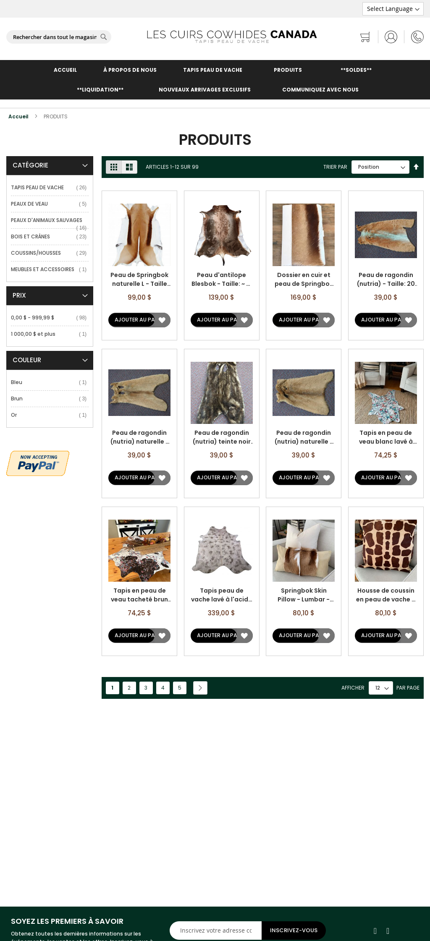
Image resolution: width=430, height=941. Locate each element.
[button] (162, 320)
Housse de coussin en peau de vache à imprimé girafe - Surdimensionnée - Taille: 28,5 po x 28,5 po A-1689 (386, 595)
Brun (18, 398)
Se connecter (391, 36)
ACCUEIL (65, 69)
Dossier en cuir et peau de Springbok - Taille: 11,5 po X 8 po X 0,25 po (304, 279)
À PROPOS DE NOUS (130, 69)
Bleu (18, 382)
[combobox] (58, 37)
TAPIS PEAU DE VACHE (212, 69)
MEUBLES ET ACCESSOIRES (44, 269)
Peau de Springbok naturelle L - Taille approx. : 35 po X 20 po (139, 279)
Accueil (19, 116)
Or (15, 414)
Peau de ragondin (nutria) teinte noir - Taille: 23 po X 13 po (222, 437)
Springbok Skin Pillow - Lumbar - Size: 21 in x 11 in (304, 595)
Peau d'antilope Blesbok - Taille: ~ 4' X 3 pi (221, 279)
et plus (34, 333)
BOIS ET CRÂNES (32, 236)
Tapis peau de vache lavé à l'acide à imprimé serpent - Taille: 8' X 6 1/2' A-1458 (221, 595)
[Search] (103, 37)
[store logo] (232, 36)
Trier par (335, 166)
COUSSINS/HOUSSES (37, 252)
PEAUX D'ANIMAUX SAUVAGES (48, 220)
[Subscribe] (294, 930)
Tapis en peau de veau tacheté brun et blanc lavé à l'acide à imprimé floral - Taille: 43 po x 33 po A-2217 (140, 595)
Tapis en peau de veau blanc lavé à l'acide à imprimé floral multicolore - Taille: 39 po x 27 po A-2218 (386, 437)
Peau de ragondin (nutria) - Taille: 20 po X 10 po (386, 279)
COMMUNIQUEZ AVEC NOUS (320, 89)
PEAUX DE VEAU (31, 203)
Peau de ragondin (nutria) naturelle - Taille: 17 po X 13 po (304, 437)
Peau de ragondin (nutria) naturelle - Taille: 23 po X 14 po (139, 437)
